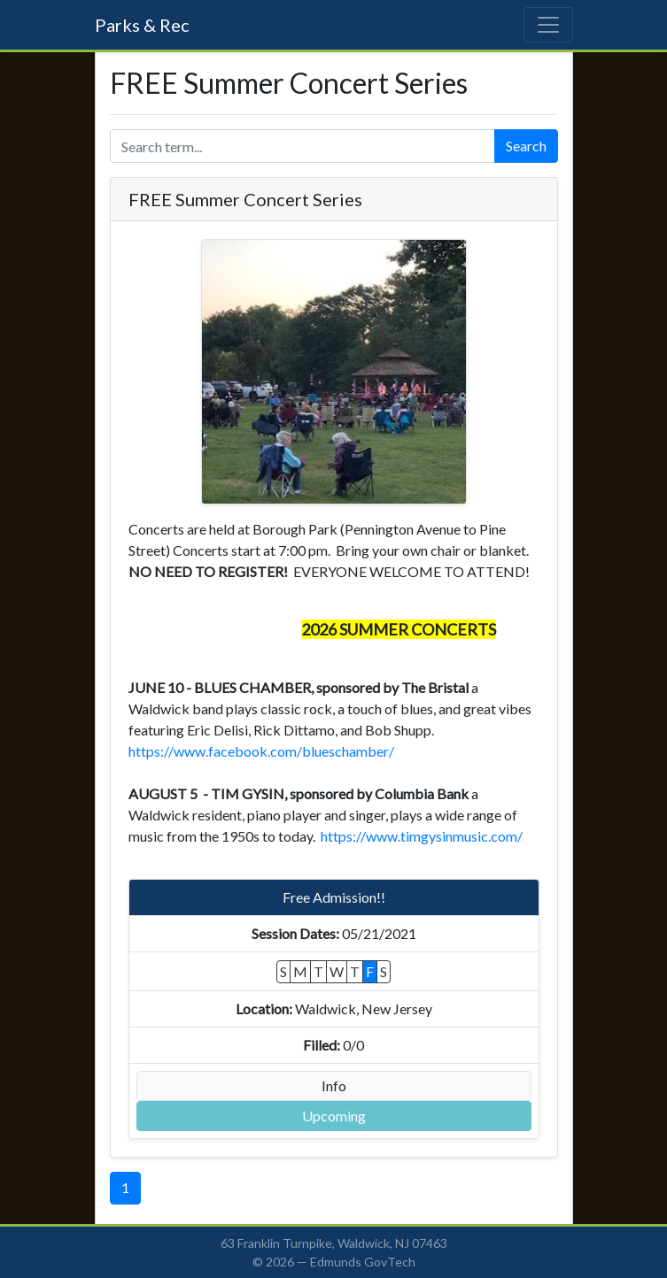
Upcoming (334, 1115)
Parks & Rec (142, 24)
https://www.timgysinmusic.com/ (422, 836)
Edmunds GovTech (362, 1261)
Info (334, 1085)
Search (526, 145)
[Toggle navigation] (548, 24)
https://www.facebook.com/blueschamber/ (262, 751)
